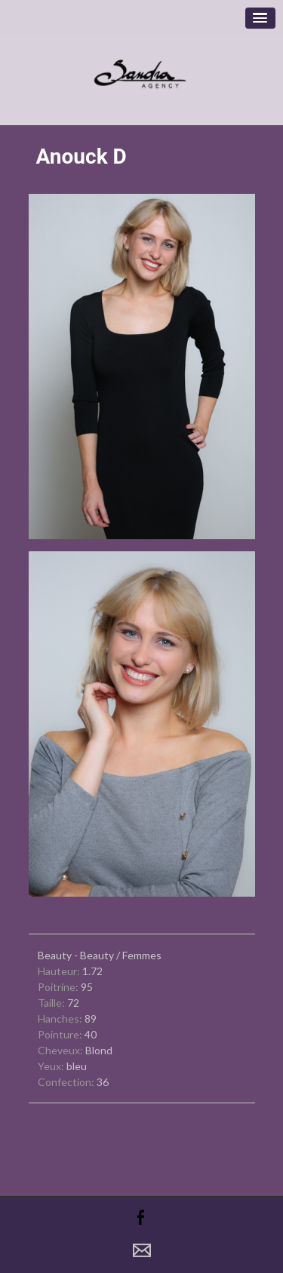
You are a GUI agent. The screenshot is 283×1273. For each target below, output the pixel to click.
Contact (142, 1250)
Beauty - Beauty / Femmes (99, 955)
